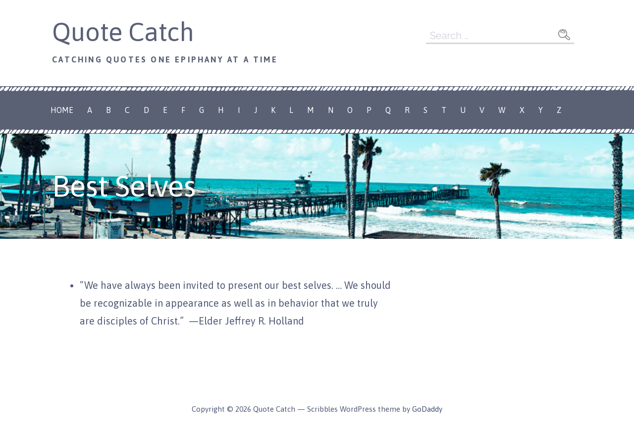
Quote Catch (123, 32)
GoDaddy (427, 409)
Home (62, 110)
